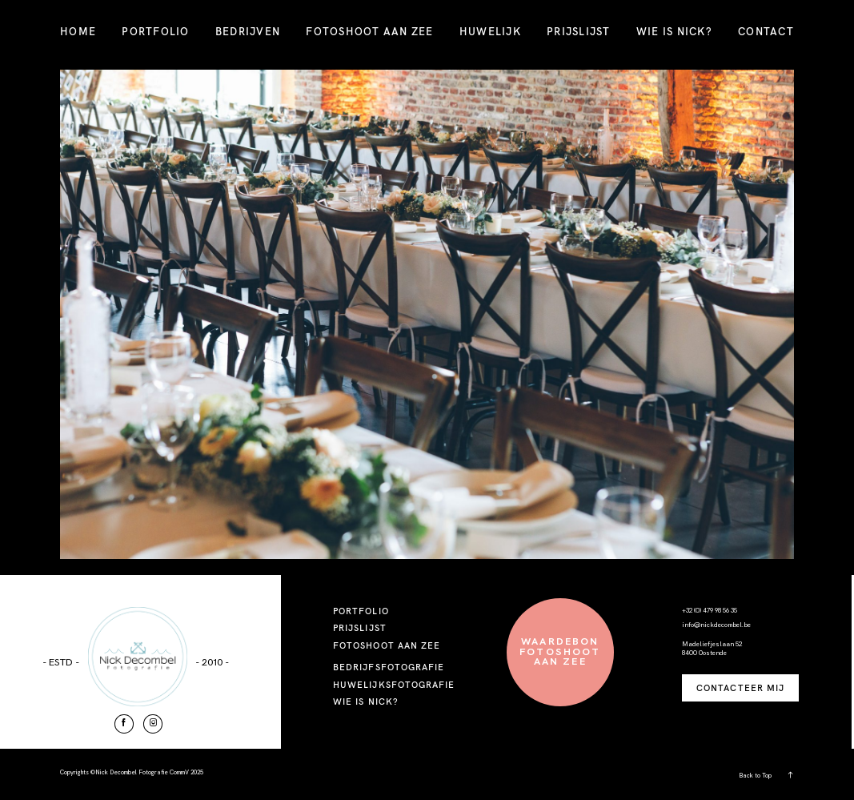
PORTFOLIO (155, 31)
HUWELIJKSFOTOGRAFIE (394, 684)
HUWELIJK (490, 31)
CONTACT (766, 31)
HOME (78, 31)
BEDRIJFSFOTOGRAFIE (389, 667)
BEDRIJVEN (247, 31)
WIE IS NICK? (674, 31)
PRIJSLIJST (579, 31)
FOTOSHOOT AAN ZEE (369, 31)
